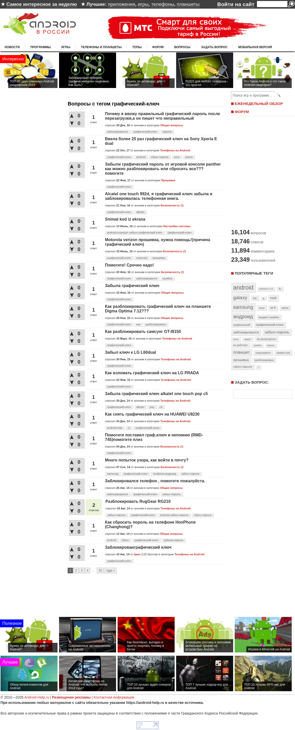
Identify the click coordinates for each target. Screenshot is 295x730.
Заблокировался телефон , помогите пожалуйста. (155, 481)
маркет (247, 339)
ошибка (167, 278)
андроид (243, 316)
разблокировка (263, 360)
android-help (114, 427)
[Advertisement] (147, 600)
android (141, 156)
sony (177, 156)
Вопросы (182, 47)
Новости (12, 47)
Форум (158, 47)
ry (129, 427)
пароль (270, 345)
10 (100, 570)
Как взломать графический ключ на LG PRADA (152, 373)
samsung (112, 473)
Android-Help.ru (36, 697)
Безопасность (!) (172, 205)
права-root (283, 352)
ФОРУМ (242, 112)
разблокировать (155, 324)
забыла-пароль (173, 540)
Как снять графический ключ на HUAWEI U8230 (152, 414)
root (273, 298)
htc (255, 298)
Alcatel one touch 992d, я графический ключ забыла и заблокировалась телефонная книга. (158, 196)
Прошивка (168, 180)
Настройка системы (177, 226)
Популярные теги (254, 273)
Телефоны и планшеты (101, 47)
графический (241, 324)
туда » (110, 570)
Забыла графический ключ (132, 285)
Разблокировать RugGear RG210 (138, 501)
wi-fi (273, 308)
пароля (167, 131)
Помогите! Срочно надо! (129, 265)
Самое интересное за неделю (41, 4)
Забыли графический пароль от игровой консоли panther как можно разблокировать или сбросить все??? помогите (163, 168)
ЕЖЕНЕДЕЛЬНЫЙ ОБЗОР (259, 103)
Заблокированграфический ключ (138, 547)
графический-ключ (145, 131)
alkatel (140, 211)
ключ (235, 339)
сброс (125, 540)
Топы (137, 47)
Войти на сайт (235, 4)
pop (152, 406)
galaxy (240, 297)
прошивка (158, 257)
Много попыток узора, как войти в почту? (147, 460)
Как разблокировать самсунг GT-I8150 (143, 331)
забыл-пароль (190, 473)
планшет (241, 352)
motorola (141, 257)
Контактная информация (114, 697)
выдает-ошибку (269, 317)
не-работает (240, 345)
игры (143, 4)
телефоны (162, 4)
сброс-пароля (160, 156)
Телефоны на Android (175, 150)
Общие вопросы (171, 125)
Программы (40, 47)
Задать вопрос (214, 47)
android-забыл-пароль (174, 515)
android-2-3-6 (266, 289)
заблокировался (117, 131)
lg (263, 298)
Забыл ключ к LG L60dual (130, 352)
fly (280, 288)
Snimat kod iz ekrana (125, 219)
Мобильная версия (255, 47)
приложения (121, 4)
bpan (137, 554)
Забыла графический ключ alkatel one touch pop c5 (156, 393)
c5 (160, 406)
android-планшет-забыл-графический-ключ (134, 232)
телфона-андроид (164, 473)
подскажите (263, 352)
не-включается (266, 339)
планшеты (188, 4)
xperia (189, 156)
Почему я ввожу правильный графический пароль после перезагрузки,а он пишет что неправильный (162, 116)
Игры (65, 47)
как (138, 324)
